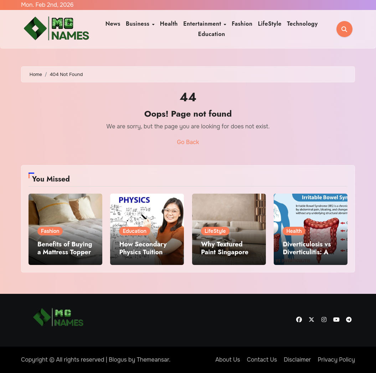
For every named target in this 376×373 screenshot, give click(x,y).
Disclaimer (297, 359)
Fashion (242, 24)
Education (211, 34)
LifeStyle (270, 24)
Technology (302, 24)
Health (169, 24)
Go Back (188, 142)
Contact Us (262, 359)
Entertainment (203, 24)
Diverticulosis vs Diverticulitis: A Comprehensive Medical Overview (310, 256)
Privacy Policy (336, 359)
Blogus (118, 359)
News (112, 24)
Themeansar (153, 359)
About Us (227, 359)
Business (138, 24)
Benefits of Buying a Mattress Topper (64, 248)
